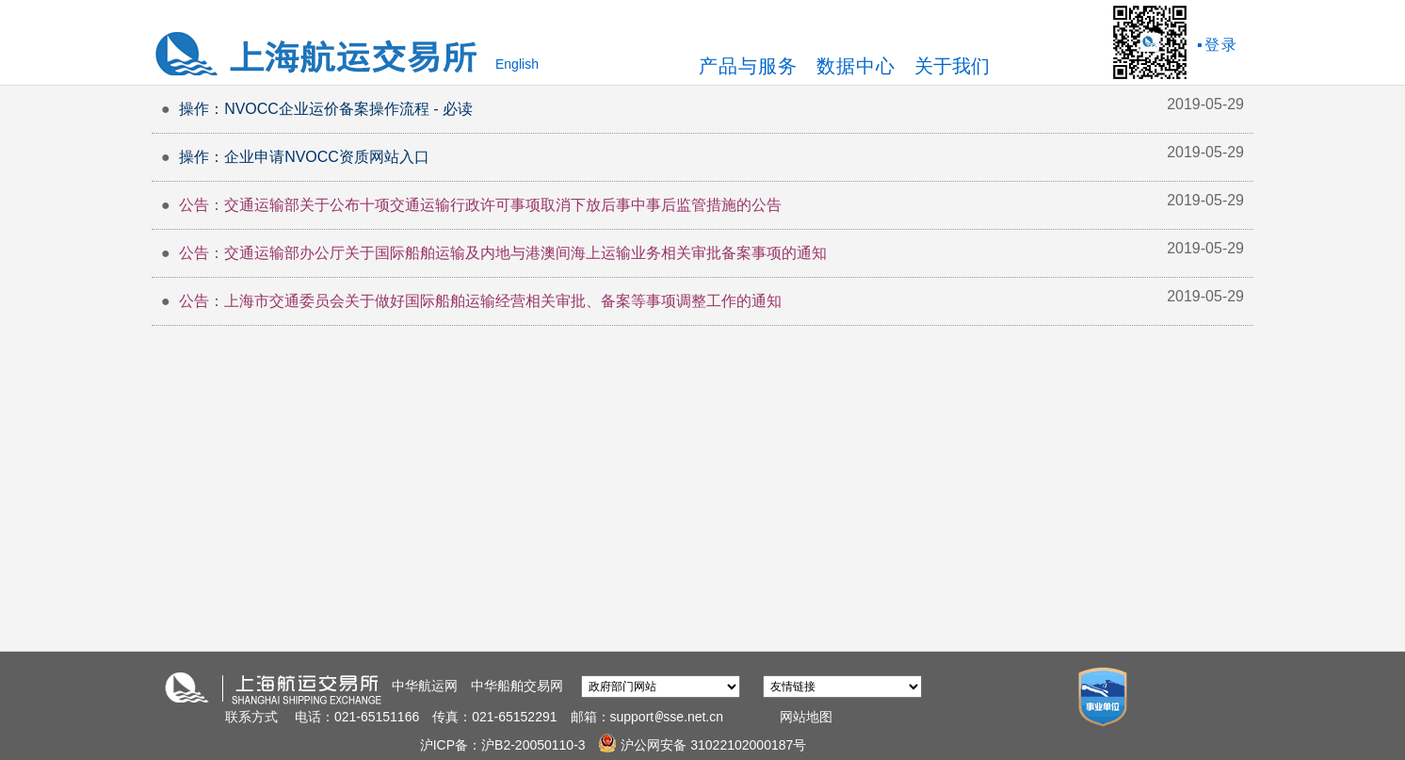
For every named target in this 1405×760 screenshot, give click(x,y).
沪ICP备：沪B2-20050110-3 (504, 744)
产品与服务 (748, 66)
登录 (1221, 45)
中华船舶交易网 (517, 685)
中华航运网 (425, 685)
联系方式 (251, 716)
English (517, 64)
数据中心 (856, 66)
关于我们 (952, 66)
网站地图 (806, 716)
